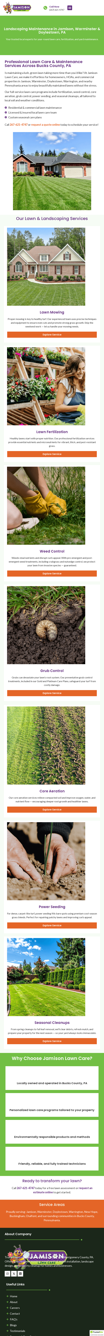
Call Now (54, 6)
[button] (69, 7)
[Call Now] (45, 8)
